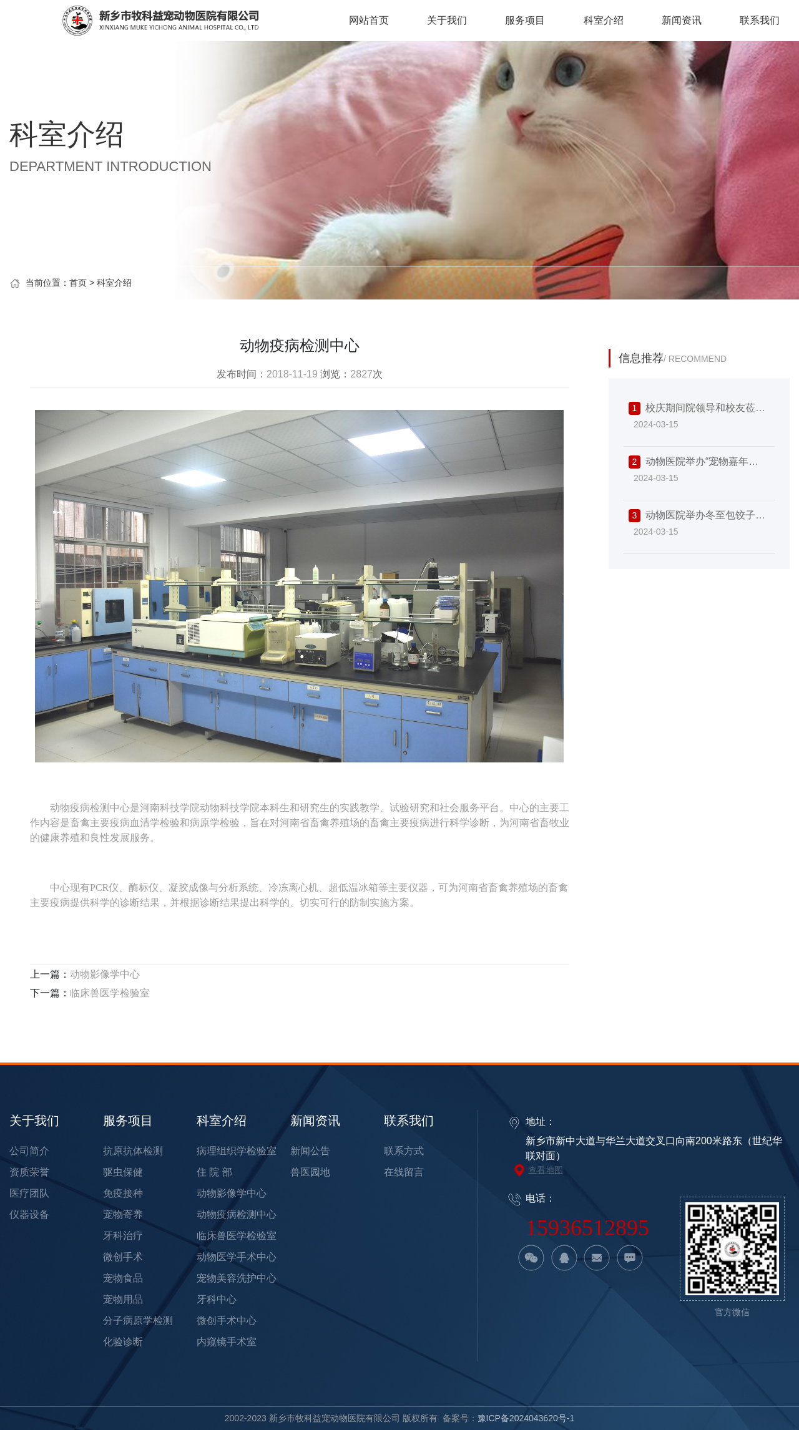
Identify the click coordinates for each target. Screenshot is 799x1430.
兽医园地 (310, 1172)
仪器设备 (29, 1214)
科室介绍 (114, 283)
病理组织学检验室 (237, 1150)
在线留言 (404, 1172)
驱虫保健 (123, 1172)
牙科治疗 (123, 1235)
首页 (78, 283)
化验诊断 (123, 1341)
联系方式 (404, 1150)
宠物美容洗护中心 (237, 1278)
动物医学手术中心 (237, 1257)
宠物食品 (123, 1278)
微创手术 (123, 1257)
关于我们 (34, 1120)
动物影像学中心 (105, 974)
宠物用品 (123, 1299)
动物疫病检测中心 (237, 1214)
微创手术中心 (227, 1320)
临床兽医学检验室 (110, 993)
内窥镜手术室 (227, 1341)
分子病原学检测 (138, 1320)
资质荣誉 (29, 1172)
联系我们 (409, 1120)
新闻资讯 (315, 1120)
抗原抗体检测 (133, 1150)
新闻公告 (310, 1150)
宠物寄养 (123, 1214)
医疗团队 (29, 1193)
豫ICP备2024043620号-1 (526, 1418)
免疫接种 (123, 1193)
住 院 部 (214, 1172)
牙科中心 (217, 1299)
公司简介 (29, 1150)
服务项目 (128, 1120)
